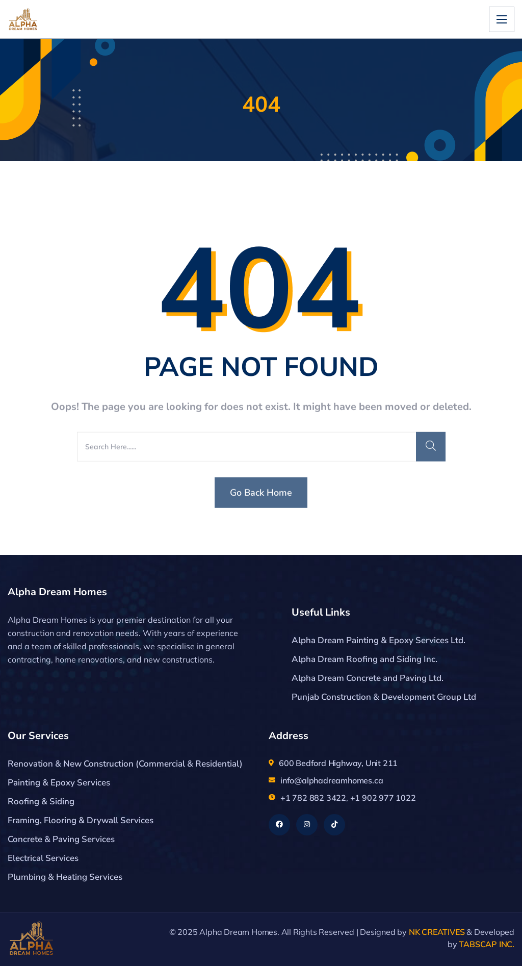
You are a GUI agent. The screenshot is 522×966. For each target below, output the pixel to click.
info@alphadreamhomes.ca (331, 780)
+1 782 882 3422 (313, 798)
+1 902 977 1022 (383, 798)
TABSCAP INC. (486, 944)
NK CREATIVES (437, 932)
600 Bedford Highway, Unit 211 (338, 763)
